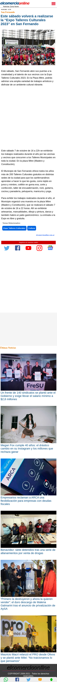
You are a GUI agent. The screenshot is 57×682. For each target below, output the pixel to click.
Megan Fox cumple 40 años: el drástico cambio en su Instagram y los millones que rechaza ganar (27, 448)
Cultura (31, 228)
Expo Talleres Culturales (14, 228)
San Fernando (8, 12)
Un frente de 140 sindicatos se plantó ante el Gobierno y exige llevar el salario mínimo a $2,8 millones (28, 396)
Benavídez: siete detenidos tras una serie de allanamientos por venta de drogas (28, 551)
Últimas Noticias (8, 348)
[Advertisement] (28, 119)
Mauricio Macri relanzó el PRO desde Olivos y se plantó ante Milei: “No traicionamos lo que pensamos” (28, 658)
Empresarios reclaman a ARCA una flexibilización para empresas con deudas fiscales (26, 501)
